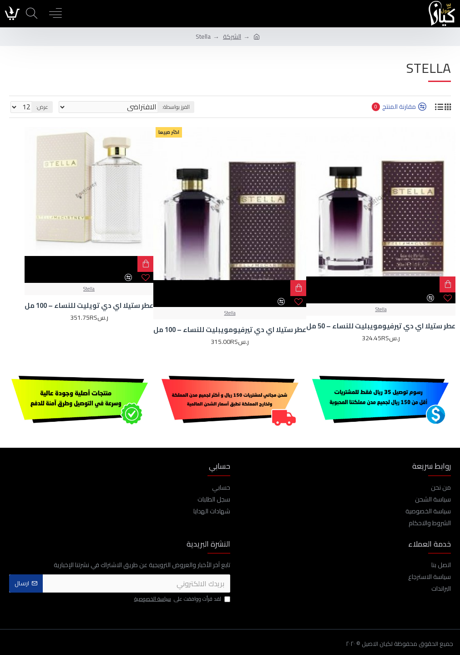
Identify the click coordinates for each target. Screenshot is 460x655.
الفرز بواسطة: (176, 107)
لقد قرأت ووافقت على (181, 599)
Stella (381, 309)
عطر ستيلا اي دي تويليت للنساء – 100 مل (89, 305)
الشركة (232, 36)
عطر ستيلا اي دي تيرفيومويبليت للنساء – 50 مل (380, 326)
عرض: (42, 107)
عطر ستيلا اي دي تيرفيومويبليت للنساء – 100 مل (229, 329)
